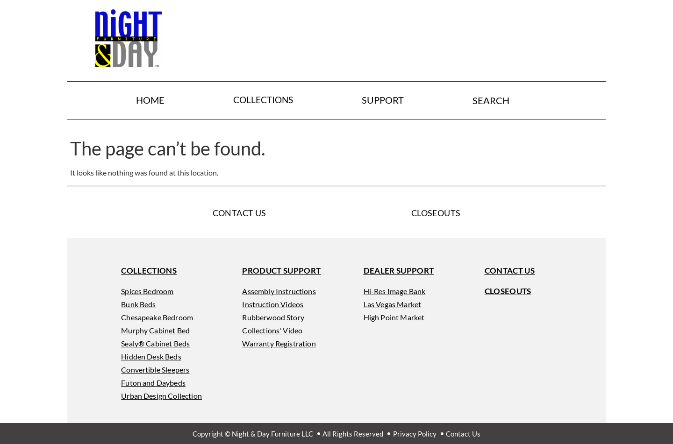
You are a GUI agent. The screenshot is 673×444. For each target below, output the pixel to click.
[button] (149, 270)
